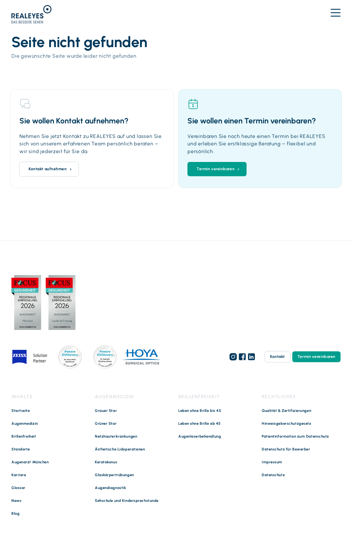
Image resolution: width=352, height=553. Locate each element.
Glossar (18, 488)
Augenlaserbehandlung (199, 436)
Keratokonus (106, 462)
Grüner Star (106, 423)
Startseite (20, 410)
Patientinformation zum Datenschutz (295, 436)
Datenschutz (273, 475)
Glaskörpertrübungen (114, 475)
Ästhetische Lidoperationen (120, 449)
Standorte (20, 449)
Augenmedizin (24, 423)
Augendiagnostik (110, 488)
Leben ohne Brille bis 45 (199, 410)
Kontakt (277, 356)
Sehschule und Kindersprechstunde (127, 500)
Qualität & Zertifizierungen (286, 410)
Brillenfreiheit (23, 436)
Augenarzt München (30, 462)
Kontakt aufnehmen (48, 169)
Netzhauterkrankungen (116, 436)
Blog (15, 513)
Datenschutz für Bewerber (286, 449)
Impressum (272, 462)
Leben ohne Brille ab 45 (199, 423)
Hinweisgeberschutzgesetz (286, 423)
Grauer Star (106, 410)
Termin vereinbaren (216, 169)
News (16, 500)
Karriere (18, 475)
